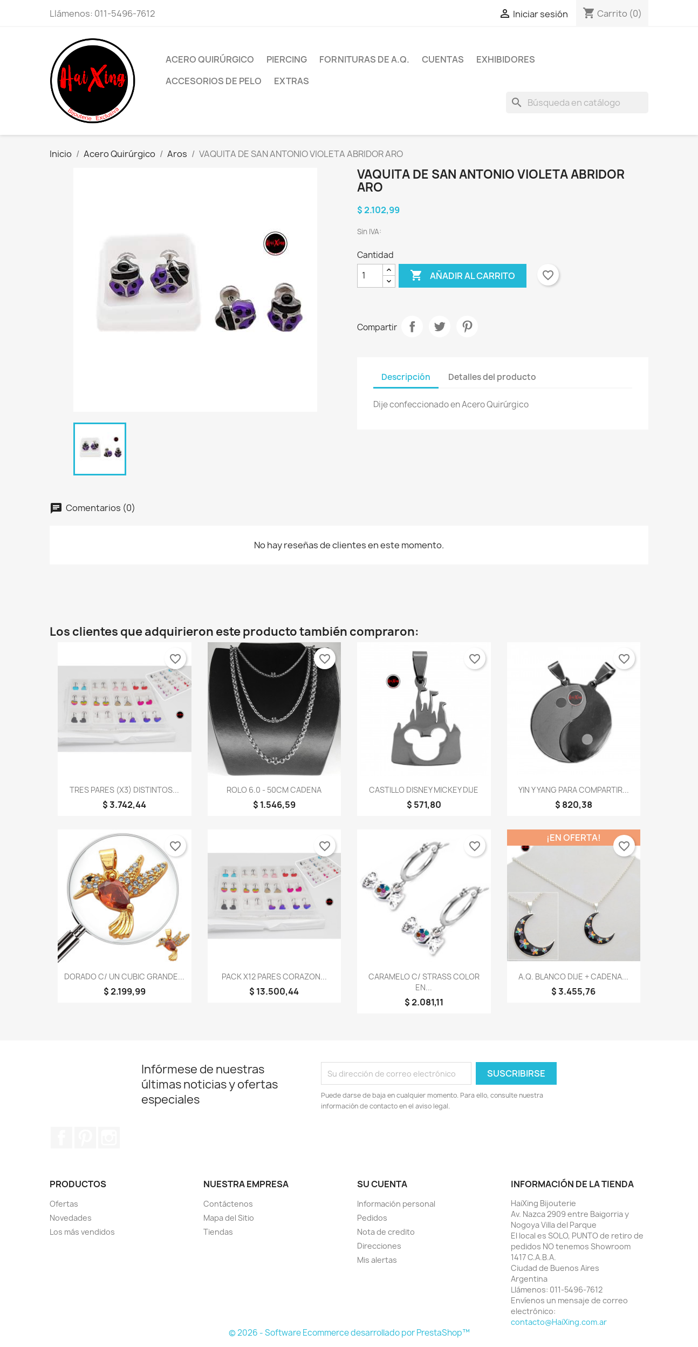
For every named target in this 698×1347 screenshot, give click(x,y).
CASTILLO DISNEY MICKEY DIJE (423, 790)
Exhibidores (505, 59)
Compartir (412, 326)
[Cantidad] (370, 276)
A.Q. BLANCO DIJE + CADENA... (573, 976)
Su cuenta (382, 1184)
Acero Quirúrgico (210, 59)
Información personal (396, 1204)
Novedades (71, 1218)
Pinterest (467, 326)
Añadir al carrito (462, 276)
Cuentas (443, 59)
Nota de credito (386, 1232)
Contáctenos (228, 1204)
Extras (291, 81)
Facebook (61, 1137)
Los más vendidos (82, 1232)
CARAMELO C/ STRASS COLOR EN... (424, 981)
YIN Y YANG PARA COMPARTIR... (573, 790)
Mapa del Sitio (228, 1218)
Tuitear (439, 326)
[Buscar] (577, 102)
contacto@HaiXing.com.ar (559, 1322)
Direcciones (379, 1246)
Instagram (109, 1137)
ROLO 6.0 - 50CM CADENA (274, 790)
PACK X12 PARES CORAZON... (274, 976)
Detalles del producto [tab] (492, 377)
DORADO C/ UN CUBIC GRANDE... (124, 976)
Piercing (286, 59)
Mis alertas (377, 1260)
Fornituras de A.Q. (364, 59)
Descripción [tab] (405, 377)
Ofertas (64, 1204)
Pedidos (372, 1218)
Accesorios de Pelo (214, 81)
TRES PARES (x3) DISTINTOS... (124, 790)
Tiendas (218, 1232)
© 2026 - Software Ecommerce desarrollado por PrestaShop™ (349, 1332)
